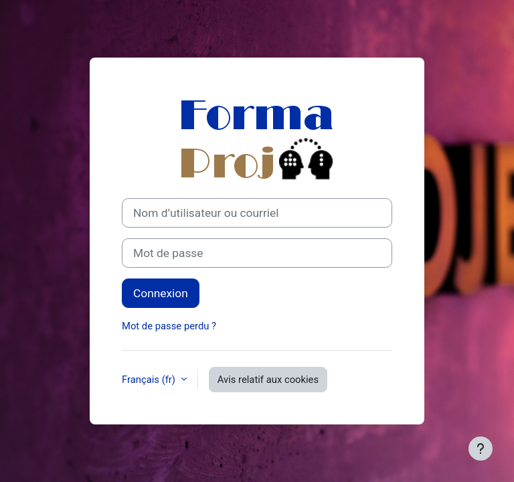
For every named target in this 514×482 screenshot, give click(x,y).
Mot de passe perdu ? (169, 326)
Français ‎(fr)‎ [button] (150, 380)
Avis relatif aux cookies (268, 380)
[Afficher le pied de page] (480, 448)
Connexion (160, 293)
